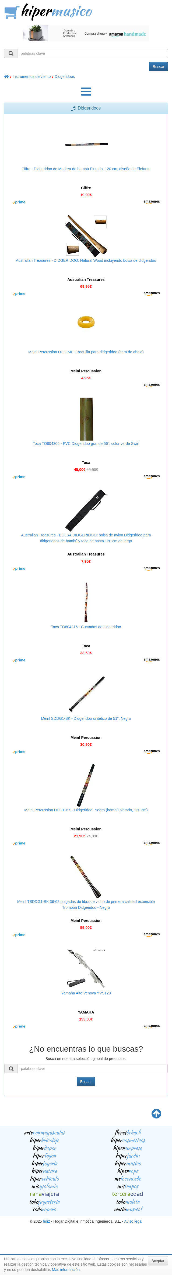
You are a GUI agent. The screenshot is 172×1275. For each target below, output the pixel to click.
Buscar (158, 66)
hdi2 (46, 1221)
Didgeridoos (65, 76)
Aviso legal (133, 1221)
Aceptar (158, 1261)
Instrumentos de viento (32, 76)
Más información (66, 1269)
